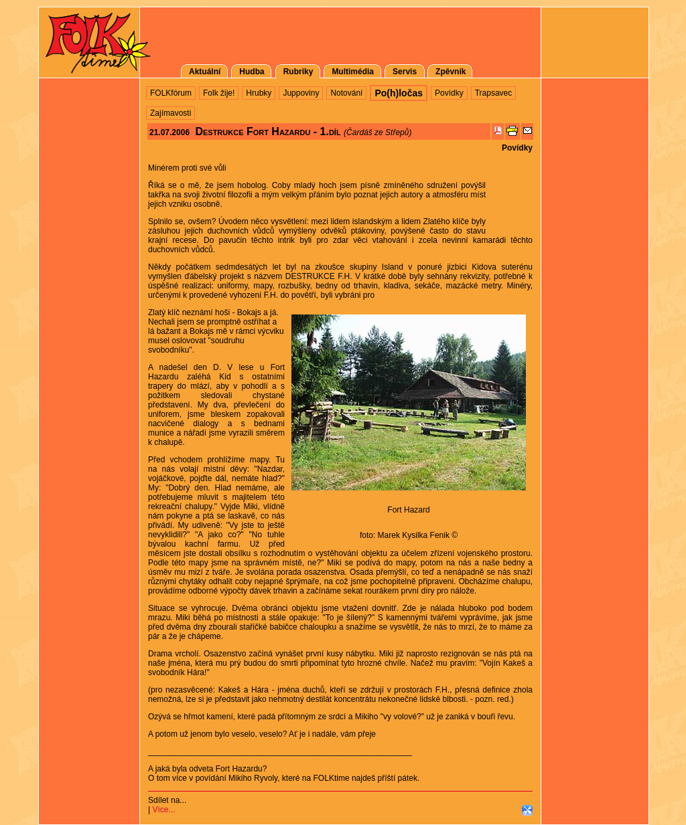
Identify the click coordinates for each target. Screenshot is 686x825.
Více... (163, 809)
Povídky (517, 148)
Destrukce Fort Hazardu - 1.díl (267, 131)
